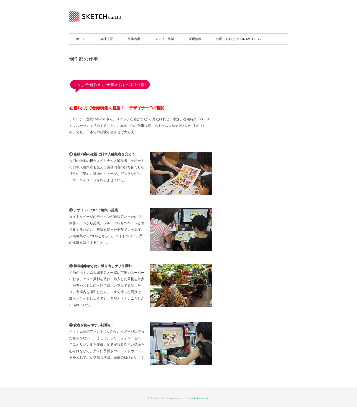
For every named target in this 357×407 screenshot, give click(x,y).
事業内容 (134, 39)
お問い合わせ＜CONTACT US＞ (239, 39)
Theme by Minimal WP (197, 398)
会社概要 (106, 39)
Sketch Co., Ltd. (158, 398)
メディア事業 (164, 39)
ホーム (81, 39)
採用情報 (195, 39)
